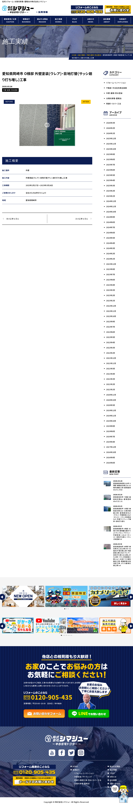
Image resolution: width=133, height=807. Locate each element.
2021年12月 (111, 358)
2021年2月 (110, 384)
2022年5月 (110, 337)
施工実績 (58, 20)
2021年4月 (110, 374)
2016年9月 (110, 457)
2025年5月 (110, 175)
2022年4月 (110, 342)
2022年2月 (110, 353)
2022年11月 (111, 311)
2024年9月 (110, 217)
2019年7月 (110, 436)
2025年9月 (110, 154)
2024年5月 (110, 238)
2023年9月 (110, 269)
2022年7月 (110, 327)
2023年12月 (111, 264)
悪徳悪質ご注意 (10, 20)
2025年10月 (111, 149)
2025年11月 (111, 143)
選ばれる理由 (42, 20)
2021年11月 (111, 363)
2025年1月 (110, 196)
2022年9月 (110, 321)
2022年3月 (110, 347)
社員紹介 (123, 20)
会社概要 (107, 20)
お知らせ (91, 20)
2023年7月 (110, 274)
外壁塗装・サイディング (83, 777)
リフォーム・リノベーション (116, 82)
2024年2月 (110, 253)
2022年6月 (110, 332)
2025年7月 (110, 164)
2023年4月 (110, 285)
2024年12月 (111, 201)
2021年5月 (110, 368)
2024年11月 (111, 206)
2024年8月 (110, 222)
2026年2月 (110, 128)
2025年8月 (110, 159)
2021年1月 (110, 389)
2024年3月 (110, 248)
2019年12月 (111, 410)
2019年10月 (111, 421)
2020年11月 (111, 395)
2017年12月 (111, 447)
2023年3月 (110, 290)
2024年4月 (110, 243)
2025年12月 (111, 138)
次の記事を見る (81, 218)
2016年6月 (110, 463)
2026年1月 (110, 133)
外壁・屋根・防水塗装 (114, 93)
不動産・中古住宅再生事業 (116, 88)
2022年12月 (111, 306)
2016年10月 (111, 452)
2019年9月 (110, 426)
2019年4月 (110, 442)
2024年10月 (111, 211)
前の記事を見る (12, 218)
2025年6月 (110, 170)
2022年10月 (111, 316)
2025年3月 (110, 185)
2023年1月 (110, 300)
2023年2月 (110, 295)
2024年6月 (110, 232)
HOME (75, 766)
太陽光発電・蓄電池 (114, 98)
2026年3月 (110, 122)
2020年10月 (111, 400)
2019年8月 (110, 431)
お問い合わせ (115, 783)
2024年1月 (110, 259)
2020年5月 (110, 405)
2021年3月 (110, 379)
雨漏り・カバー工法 (113, 103)
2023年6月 (110, 279)
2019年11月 (111, 416)
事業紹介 (26, 20)
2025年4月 (110, 180)
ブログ (74, 20)
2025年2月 (110, 191)
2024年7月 (110, 227)
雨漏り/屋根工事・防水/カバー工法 (87, 780)
